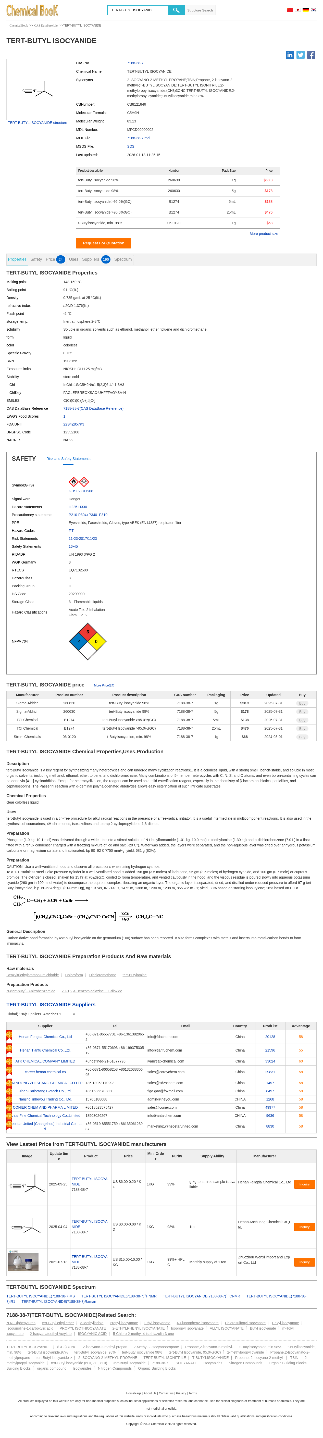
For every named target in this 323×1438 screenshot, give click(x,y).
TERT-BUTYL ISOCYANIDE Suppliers (50, 1004)
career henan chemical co (45, 1072)
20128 (270, 1037)
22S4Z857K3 (73, 424)
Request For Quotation (104, 243)
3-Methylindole (91, 1323)
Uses (73, 259)
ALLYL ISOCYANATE (227, 1328)
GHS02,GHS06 (81, 491)
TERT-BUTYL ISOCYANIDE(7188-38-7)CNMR (201, 1296)
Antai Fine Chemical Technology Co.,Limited (45, 1116)
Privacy (181, 1393)
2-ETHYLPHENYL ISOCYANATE (139, 1328)
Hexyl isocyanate (285, 1323)
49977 (270, 1107)
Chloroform (74, 975)
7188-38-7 (135, 63)
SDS (130, 146)
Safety (36, 259)
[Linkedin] (290, 55)
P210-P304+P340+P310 (88, 515)
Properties (17, 259)
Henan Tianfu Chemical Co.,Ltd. (45, 1050)
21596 (270, 1050)
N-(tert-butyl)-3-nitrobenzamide (30, 991)
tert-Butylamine (135, 975)
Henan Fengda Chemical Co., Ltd (45, 1037)
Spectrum (123, 259)
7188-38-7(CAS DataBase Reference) (93, 408)
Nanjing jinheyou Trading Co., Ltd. (45, 1099)
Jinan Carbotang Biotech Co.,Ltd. (45, 1091)
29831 (270, 1072)
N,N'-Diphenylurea (20, 1323)
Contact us (166, 1393)
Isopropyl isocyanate (187, 1328)
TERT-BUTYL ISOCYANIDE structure (37, 123)
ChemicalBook (18, 25)
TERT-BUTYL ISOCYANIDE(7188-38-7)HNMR (119, 1296)
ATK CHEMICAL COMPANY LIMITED (45, 1061)
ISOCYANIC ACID (92, 1334)
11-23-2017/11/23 (83, 538)
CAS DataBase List (46, 25)
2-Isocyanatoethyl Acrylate (50, 1334)
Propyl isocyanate (124, 1323)
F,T (71, 531)
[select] (59, 1014)
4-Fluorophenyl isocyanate (198, 1323)
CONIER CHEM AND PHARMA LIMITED (45, 1107)
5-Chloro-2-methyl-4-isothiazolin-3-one (143, 1334)
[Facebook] (311, 55)
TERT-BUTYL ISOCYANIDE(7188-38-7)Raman (59, 1301)
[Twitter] (300, 55)
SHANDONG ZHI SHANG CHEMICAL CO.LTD (45, 1083)
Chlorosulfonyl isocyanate (245, 1323)
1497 (270, 1083)
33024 (270, 1061)
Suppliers (96, 259)
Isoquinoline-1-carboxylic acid (29, 1328)
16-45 (73, 546)
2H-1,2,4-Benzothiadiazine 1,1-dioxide (92, 991)
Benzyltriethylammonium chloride (32, 975)
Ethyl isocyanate (157, 1323)
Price (55, 259)
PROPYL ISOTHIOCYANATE (83, 1328)
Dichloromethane (102, 975)
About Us (150, 1393)
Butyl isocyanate (263, 1328)
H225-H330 (78, 507)
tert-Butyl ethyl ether (58, 1323)
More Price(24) (104, 685)
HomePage (133, 1393)
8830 (270, 1126)
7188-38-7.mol (138, 138)
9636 (270, 1116)
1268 (270, 1099)
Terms (193, 1393)
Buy (302, 703)
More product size (264, 234)
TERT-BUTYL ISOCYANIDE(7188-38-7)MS (40, 1296)
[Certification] (242, 1268)
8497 (270, 1091)
